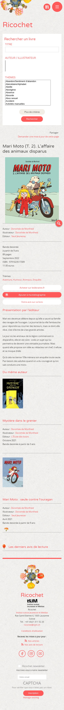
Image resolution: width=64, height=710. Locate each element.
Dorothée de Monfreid (22, 228)
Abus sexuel (28, 98)
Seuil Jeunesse (18, 236)
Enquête (37, 279)
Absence (28, 92)
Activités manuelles (28, 104)
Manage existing (31, 697)
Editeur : (7, 236)
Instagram (31, 653)
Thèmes (10, 77)
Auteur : (7, 228)
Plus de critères (32, 111)
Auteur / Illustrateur (20, 58)
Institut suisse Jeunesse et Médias (35, 603)
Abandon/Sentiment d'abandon (28, 81)
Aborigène (28, 89)
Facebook (22, 653)
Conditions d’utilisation (32, 631)
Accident (28, 101)
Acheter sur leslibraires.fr (32, 287)
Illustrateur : (9, 232)
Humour (17, 279)
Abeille (28, 87)
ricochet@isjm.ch (32, 624)
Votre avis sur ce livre (32, 301)
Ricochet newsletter (33, 666)
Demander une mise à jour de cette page (38, 136)
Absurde (28, 95)
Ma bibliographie (47, 7)
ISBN (5, 261)
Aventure (7, 279)
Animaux (27, 279)
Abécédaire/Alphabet (28, 84)
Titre (8, 44)
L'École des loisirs (20, 436)
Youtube (40, 653)
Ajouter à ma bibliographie (32, 294)
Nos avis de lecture (34, 644)
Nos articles (33, 641)
